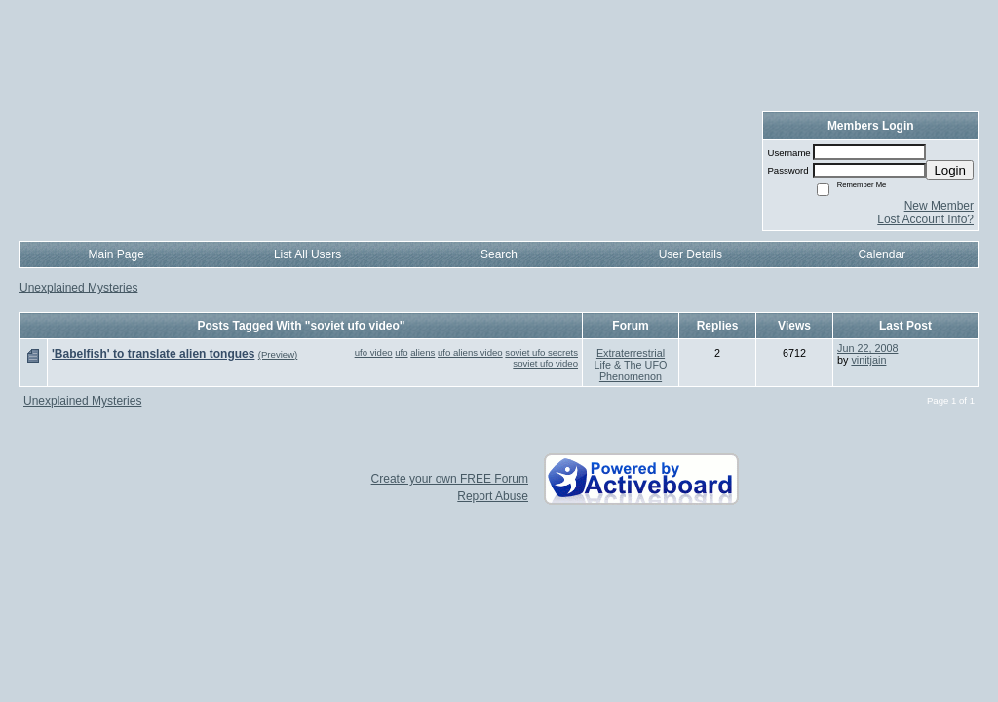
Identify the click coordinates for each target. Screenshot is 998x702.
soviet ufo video (545, 363)
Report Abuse (492, 496)
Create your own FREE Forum (449, 479)
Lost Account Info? (925, 219)
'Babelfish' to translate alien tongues (153, 354)
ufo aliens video (470, 352)
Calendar (881, 254)
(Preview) (278, 354)
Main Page (116, 254)
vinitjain (868, 360)
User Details (690, 254)
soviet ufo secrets (541, 352)
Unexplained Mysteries (78, 287)
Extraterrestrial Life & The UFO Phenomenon (631, 364)
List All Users (307, 254)
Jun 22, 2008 (867, 348)
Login (950, 170)
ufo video (374, 352)
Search (499, 254)
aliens (422, 352)
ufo (401, 352)
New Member (939, 206)
